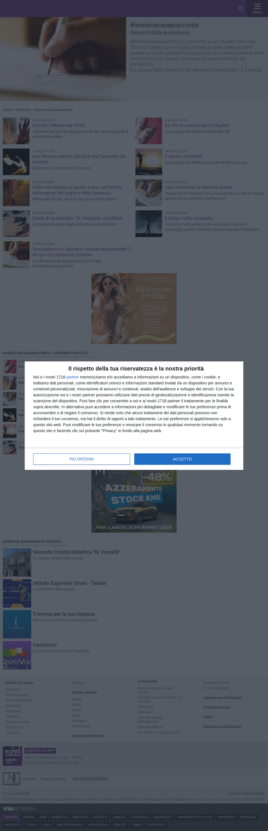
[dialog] (134, 415)
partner (72, 377)
